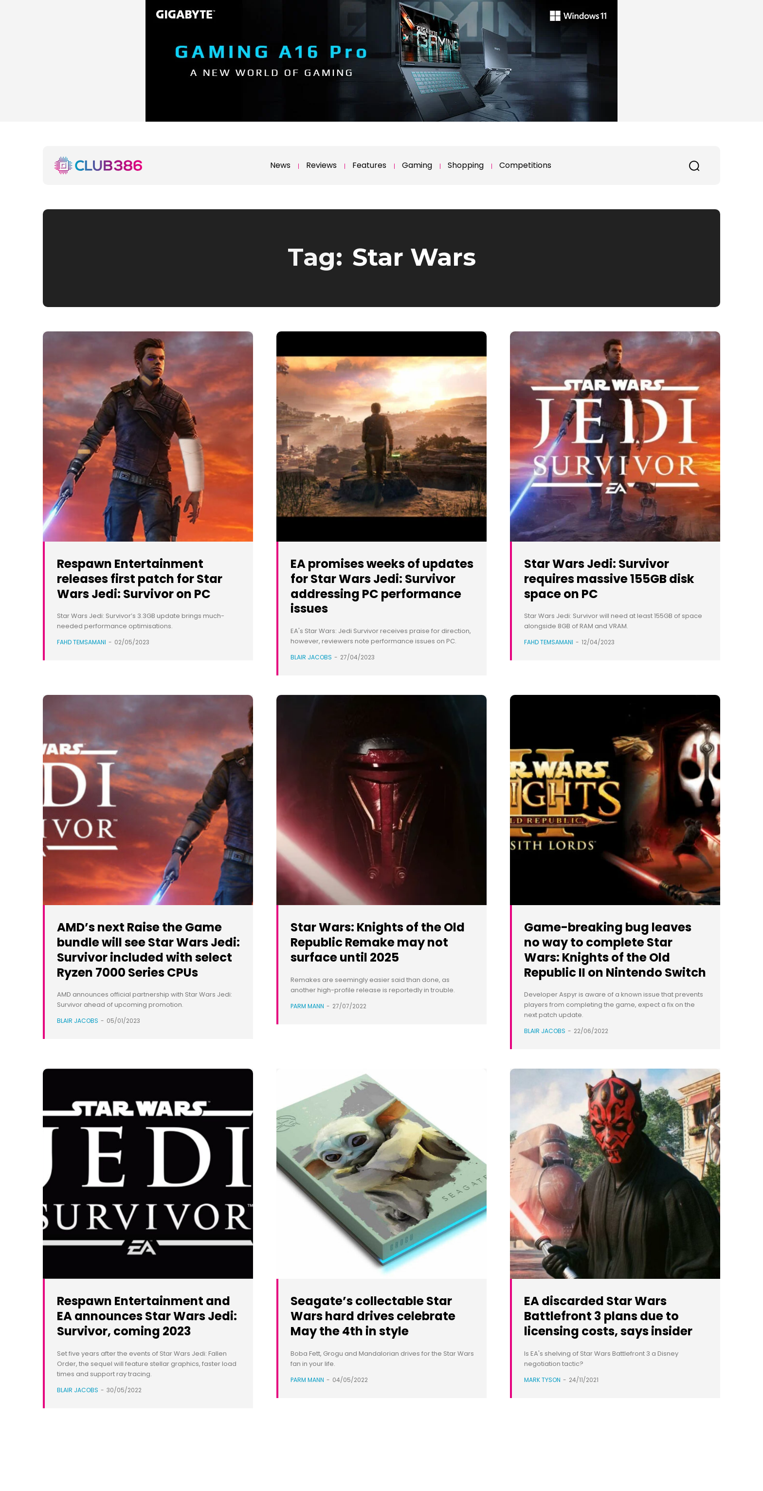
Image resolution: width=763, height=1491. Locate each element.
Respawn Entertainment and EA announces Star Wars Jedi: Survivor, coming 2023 (143, 1353)
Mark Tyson (542, 1424)
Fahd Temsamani (81, 657)
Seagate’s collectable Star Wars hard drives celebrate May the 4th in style (377, 1353)
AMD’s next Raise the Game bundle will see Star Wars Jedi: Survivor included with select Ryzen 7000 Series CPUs (141, 956)
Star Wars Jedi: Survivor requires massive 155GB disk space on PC (608, 578)
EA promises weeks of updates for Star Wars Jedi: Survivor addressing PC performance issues (381, 586)
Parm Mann (307, 1021)
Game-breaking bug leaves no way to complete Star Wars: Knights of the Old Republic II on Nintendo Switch (606, 964)
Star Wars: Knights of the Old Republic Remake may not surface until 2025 (378, 949)
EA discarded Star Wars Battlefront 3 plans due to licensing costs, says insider (615, 1353)
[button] (693, 165)
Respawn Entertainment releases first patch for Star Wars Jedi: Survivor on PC (143, 586)
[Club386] (98, 165)
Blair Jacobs (311, 657)
